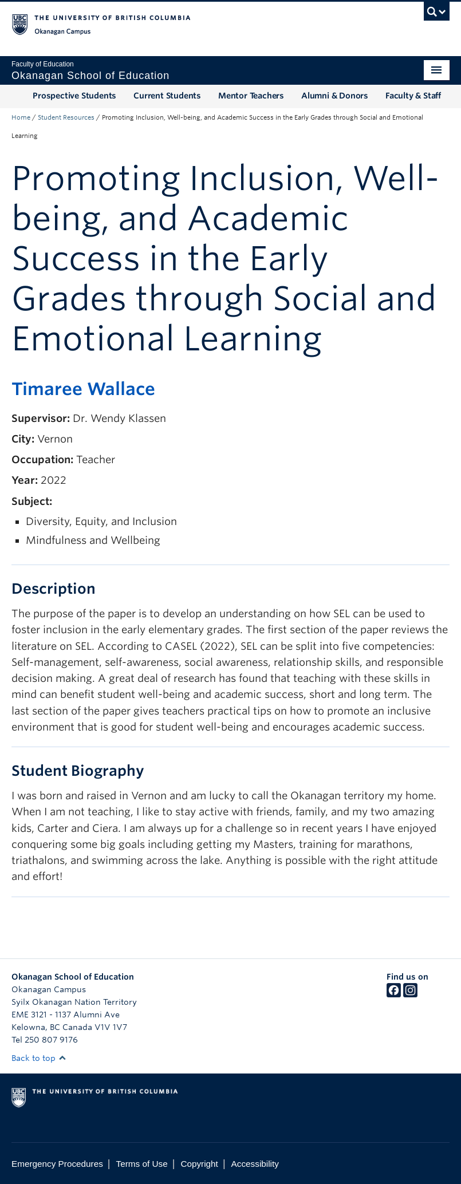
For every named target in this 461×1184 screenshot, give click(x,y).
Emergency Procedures (57, 1164)
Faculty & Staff (413, 95)
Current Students (167, 95)
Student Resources (66, 117)
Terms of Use (142, 1164)
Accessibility (255, 1164)
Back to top (38, 1058)
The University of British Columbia (197, 23)
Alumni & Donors (334, 95)
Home (20, 117)
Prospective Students (74, 95)
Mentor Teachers (251, 95)
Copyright (199, 1164)
